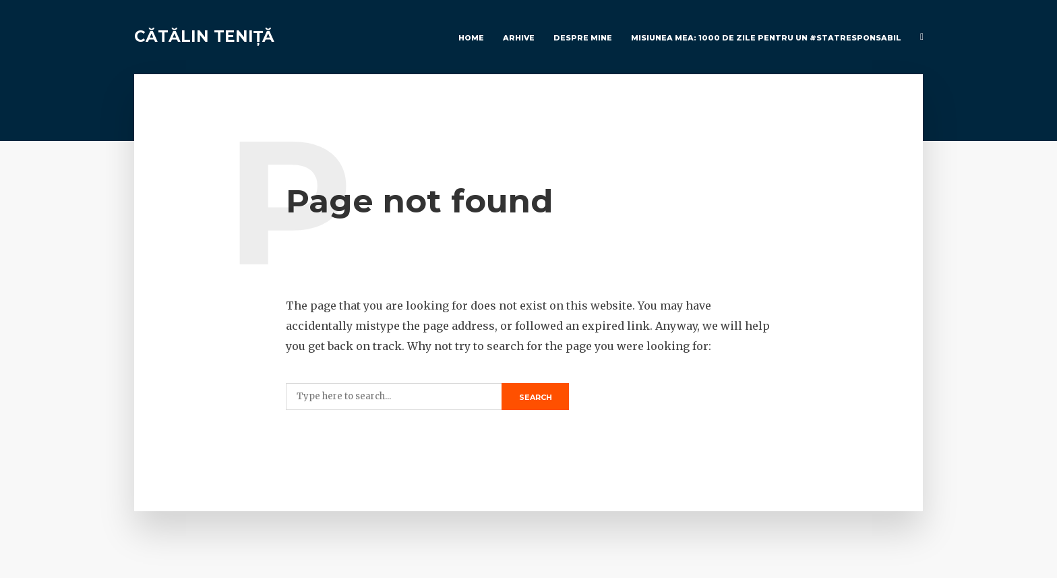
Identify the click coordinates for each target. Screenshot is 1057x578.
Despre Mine (582, 37)
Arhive (519, 37)
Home (471, 37)
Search (535, 397)
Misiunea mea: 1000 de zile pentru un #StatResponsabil (766, 37)
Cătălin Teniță (204, 36)
